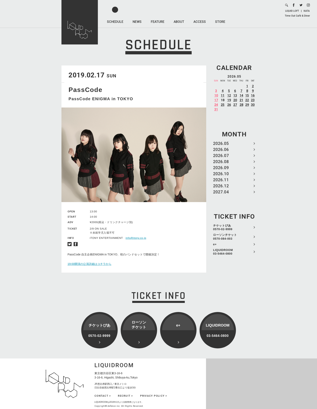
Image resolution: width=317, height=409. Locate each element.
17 (216, 100)
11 (222, 95)
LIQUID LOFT (292, 10)
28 (241, 105)
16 (253, 95)
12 (229, 95)
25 (222, 105)
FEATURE (157, 22)
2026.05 (221, 143)
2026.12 (221, 186)
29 (247, 105)
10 (216, 95)
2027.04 (221, 192)
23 (253, 100)
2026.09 (221, 168)
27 (235, 105)
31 (216, 109)
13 (235, 95)
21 (241, 100)
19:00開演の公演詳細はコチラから (89, 264)
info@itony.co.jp (136, 237)
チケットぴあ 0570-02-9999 (222, 227)
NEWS (137, 22)
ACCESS (199, 22)
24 (216, 105)
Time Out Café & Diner (297, 15)
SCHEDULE (115, 22)
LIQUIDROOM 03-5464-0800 (223, 251)
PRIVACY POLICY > (153, 395)
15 (247, 95)
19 (229, 100)
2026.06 (221, 150)
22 (247, 100)
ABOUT (179, 22)
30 (253, 105)
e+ (215, 244)
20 (235, 100)
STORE (220, 22)
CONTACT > (102, 395)
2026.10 (221, 174)
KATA (307, 10)
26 (229, 105)
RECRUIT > (125, 395)
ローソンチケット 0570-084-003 (225, 236)
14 (241, 95)
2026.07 (221, 156)
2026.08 (221, 162)
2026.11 (221, 180)
